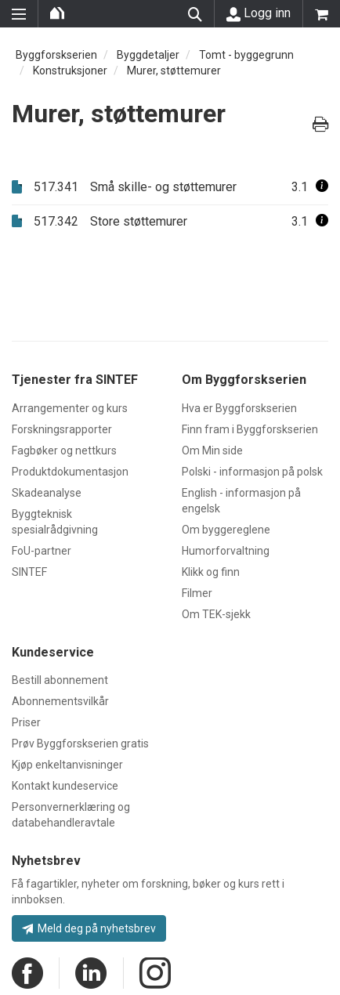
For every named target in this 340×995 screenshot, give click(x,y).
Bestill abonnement (60, 680)
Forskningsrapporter (62, 429)
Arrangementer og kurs (70, 408)
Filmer (197, 593)
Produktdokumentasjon (70, 471)
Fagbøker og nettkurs (64, 450)
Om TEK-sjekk (216, 614)
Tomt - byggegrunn (246, 55)
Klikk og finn (211, 572)
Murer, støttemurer (174, 70)
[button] (322, 186)
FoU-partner (41, 551)
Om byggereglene (226, 529)
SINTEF (29, 572)
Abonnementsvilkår (60, 701)
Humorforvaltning (225, 551)
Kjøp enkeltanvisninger (67, 764)
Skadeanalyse (46, 493)
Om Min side (212, 450)
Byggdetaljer (148, 55)
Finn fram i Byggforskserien (250, 429)
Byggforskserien (56, 55)
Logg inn (258, 13)
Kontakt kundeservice (65, 786)
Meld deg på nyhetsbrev (89, 928)
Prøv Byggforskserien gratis (80, 743)
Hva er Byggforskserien (239, 408)
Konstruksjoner (70, 70)
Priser (26, 722)
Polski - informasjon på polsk (252, 471)
